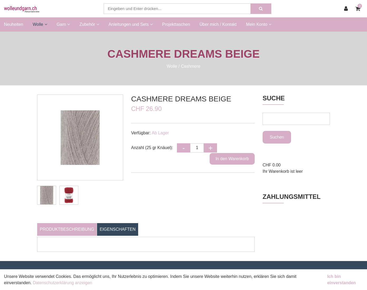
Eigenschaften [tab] (118, 229)
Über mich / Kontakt (218, 24)
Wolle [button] (40, 24)
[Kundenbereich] (347, 8)
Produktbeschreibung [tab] (67, 229)
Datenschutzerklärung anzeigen (62, 283)
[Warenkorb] (359, 8)
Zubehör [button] (89, 24)
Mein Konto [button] (258, 24)
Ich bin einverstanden (341, 279)
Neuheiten (13, 24)
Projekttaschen (176, 24)
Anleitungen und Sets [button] (131, 24)
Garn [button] (63, 24)
